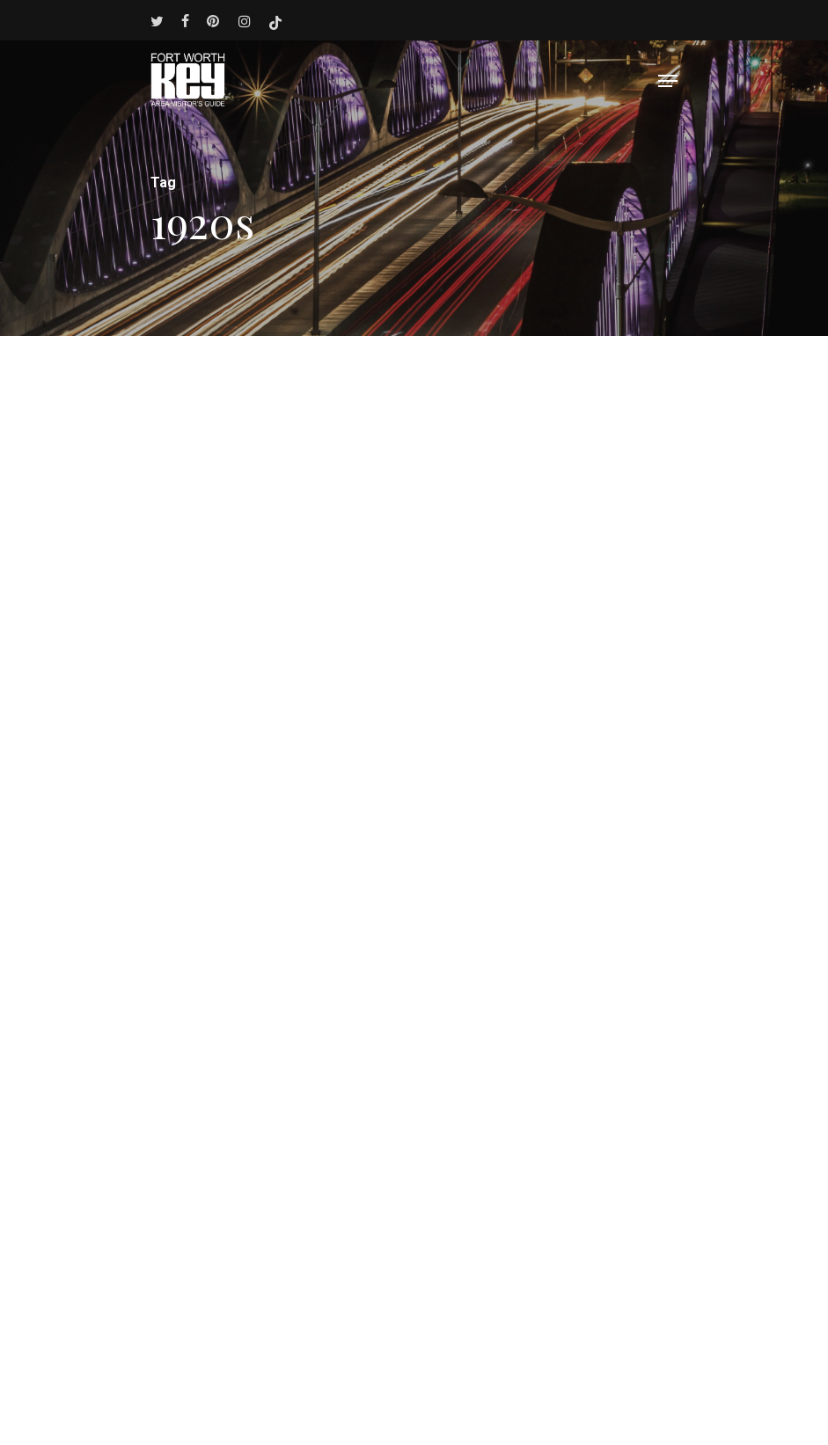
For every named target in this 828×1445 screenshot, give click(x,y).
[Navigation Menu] (668, 81)
